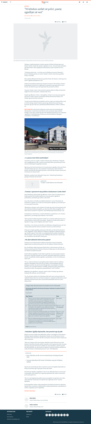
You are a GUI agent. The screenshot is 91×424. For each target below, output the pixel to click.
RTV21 (27, 416)
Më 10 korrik (27, 109)
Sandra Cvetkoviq (36, 15)
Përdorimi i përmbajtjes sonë (13, 419)
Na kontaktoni (10, 416)
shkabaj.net (28, 414)
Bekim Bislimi (27, 15)
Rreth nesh (9, 414)
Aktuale (26, 6)
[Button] (58, 22)
